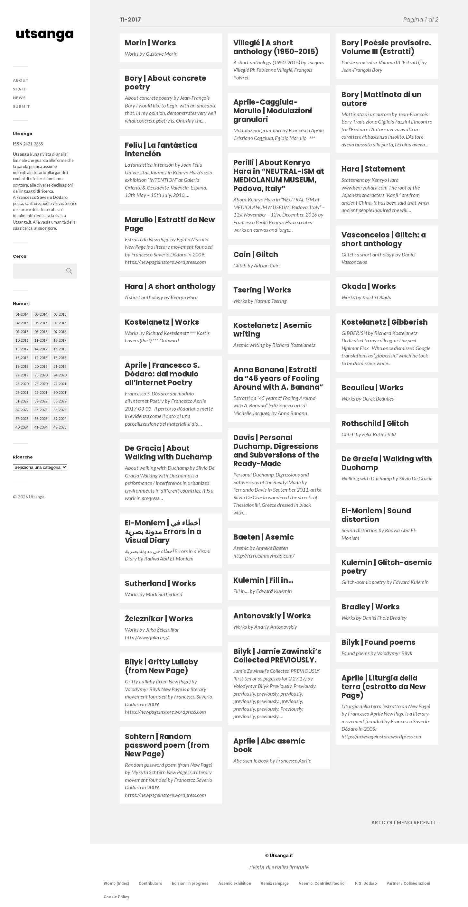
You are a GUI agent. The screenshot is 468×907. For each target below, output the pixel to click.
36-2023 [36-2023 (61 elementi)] (59, 410)
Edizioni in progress (190, 883)
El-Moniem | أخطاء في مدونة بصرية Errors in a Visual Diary (163, 531)
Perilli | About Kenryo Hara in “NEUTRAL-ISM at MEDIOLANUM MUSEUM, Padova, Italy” (278, 175)
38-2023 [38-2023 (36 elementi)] (40, 418)
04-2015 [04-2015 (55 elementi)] (21, 323)
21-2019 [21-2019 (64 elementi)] (59, 366)
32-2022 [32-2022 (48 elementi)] (40, 401)
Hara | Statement (373, 169)
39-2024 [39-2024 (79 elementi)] (59, 418)
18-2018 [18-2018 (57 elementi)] (59, 358)
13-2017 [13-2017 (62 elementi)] (21, 349)
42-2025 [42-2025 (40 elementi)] (59, 427)
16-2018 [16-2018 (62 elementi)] (21, 358)
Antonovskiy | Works (272, 616)
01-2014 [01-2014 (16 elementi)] (21, 314)
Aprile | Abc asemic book (269, 745)
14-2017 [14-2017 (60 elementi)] (40, 349)
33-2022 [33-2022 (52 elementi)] (59, 401)
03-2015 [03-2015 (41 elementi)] (59, 314)
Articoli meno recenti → (406, 822)
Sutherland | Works (160, 583)
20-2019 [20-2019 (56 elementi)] (40, 366)
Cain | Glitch (255, 254)
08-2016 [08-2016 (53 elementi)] (40, 331)
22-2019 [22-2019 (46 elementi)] (21, 375)
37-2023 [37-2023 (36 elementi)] (21, 418)
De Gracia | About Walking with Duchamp (168, 452)
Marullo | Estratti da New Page (170, 224)
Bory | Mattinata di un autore (382, 98)
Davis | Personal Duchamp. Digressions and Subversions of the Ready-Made (276, 450)
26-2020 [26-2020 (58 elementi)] (40, 384)
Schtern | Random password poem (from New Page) (167, 745)
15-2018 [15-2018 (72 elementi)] (59, 349)
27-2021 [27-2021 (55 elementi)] (59, 384)
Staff (20, 89)
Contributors (150, 883)
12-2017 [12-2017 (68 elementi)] (59, 340)
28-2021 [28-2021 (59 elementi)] (21, 392)
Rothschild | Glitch (375, 423)
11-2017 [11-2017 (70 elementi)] (40, 340)
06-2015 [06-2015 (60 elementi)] (59, 323)
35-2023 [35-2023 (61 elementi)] (40, 410)
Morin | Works (150, 43)
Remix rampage (275, 883)
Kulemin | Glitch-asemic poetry (387, 566)
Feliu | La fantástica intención (161, 149)
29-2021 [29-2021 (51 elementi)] (40, 392)
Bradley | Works (371, 607)
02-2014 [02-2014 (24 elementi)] (40, 314)
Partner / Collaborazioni (408, 883)
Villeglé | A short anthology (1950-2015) (276, 47)
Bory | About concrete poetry (165, 82)
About (21, 80)
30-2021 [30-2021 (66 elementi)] (59, 392)
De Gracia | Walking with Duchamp (387, 463)
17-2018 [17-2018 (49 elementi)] (40, 358)
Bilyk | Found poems (379, 642)
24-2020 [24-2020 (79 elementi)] (59, 375)
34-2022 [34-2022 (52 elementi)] (21, 410)
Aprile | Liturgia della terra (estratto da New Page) (384, 686)
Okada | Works (369, 286)
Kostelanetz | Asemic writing (272, 329)
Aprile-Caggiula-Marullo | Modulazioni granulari (272, 111)
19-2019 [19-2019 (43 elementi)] (21, 366)
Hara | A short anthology (170, 286)
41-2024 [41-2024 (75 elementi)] (40, 427)
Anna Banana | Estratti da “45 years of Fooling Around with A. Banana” (278, 378)
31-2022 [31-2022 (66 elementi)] (21, 401)
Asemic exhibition (234, 883)
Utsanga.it (279, 855)
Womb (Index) (116, 883)
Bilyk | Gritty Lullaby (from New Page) (161, 666)
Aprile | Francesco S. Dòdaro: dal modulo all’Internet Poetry (162, 374)
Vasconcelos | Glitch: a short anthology (384, 239)
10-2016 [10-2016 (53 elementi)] (21, 340)
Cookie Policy (116, 897)
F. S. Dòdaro (366, 883)
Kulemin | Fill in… (263, 580)
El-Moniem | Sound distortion (376, 514)
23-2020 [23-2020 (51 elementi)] (40, 375)
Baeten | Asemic (263, 537)
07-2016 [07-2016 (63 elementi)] (21, 331)
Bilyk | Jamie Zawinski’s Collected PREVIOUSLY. (277, 655)
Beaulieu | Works (373, 388)
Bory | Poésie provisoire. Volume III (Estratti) (386, 47)
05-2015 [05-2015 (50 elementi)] (40, 323)
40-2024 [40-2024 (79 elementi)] (21, 427)
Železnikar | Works (159, 619)
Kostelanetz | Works (162, 322)
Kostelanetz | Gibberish (385, 322)
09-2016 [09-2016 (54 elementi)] (59, 331)
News (19, 97)
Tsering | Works (262, 290)
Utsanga (36, 496)
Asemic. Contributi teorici (321, 883)
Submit (21, 106)
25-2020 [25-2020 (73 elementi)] (21, 384)
